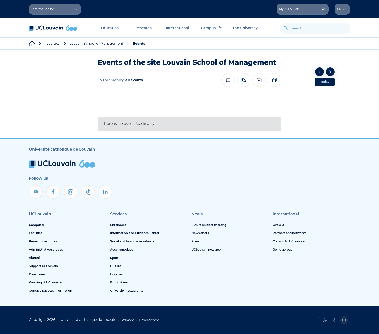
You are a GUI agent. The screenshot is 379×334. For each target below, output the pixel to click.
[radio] (324, 320)
